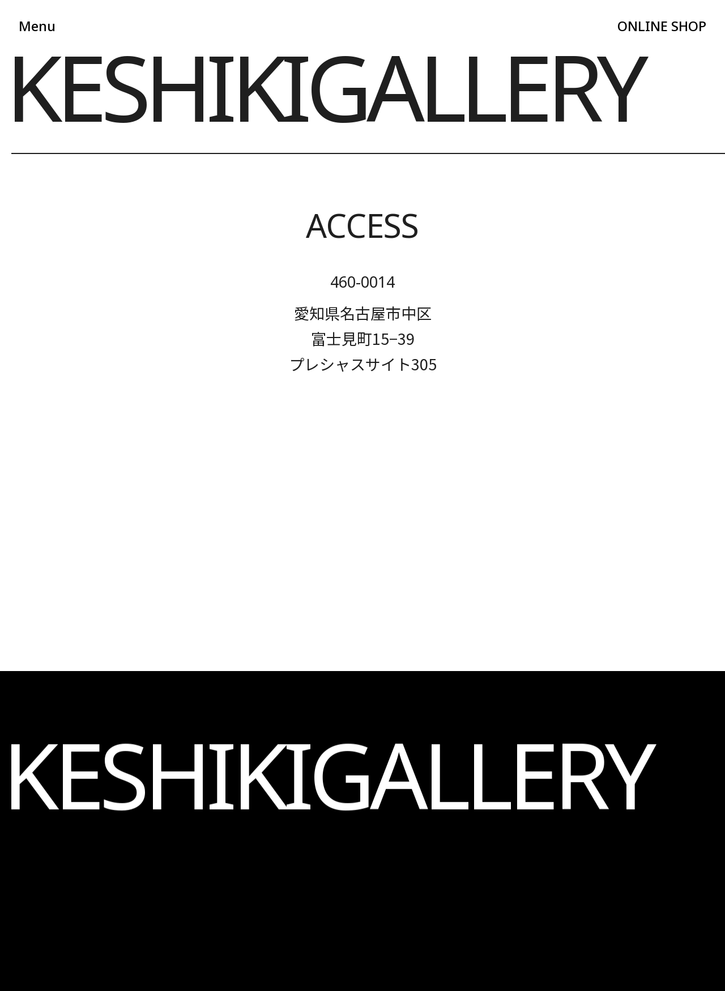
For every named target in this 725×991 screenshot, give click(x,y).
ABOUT (101, 746)
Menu (38, 27)
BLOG (332, 775)
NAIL (332, 746)
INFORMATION (101, 804)
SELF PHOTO (101, 775)
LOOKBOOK (101, 834)
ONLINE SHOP (657, 27)
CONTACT (332, 804)
